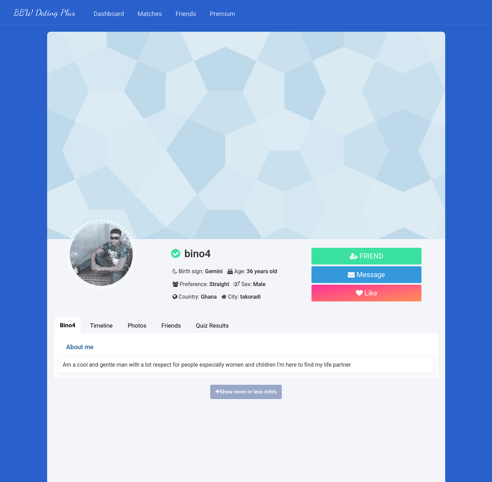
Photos (137, 325)
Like (366, 293)
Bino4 (67, 325)
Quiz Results (212, 325)
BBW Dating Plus (44, 12)
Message (366, 274)
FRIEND (366, 256)
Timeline (101, 325)
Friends (171, 325)
